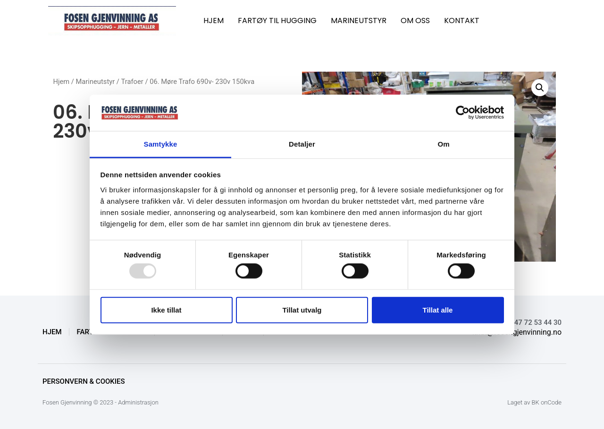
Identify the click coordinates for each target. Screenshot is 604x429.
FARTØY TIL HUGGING (277, 20)
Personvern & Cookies (83, 381)
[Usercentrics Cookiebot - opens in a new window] (462, 113)
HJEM (213, 20)
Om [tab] (443, 144)
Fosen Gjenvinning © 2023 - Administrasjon (100, 402)
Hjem (61, 81)
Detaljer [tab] (302, 144)
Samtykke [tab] (160, 144)
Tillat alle (438, 309)
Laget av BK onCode (534, 402)
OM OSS (415, 20)
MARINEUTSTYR (358, 20)
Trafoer (132, 81)
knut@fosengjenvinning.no (517, 332)
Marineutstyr (95, 81)
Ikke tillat (166, 309)
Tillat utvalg (301, 309)
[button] (539, 87)
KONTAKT (461, 20)
